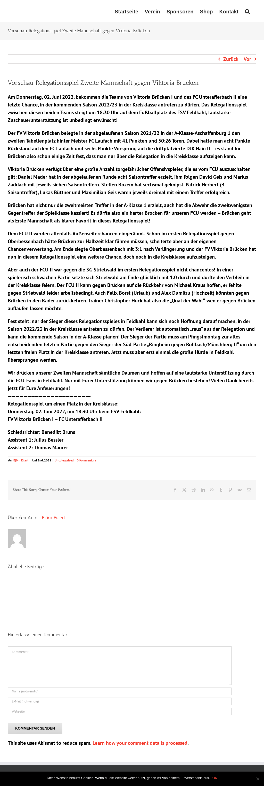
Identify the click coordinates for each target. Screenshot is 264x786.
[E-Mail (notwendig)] (120, 701)
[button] (247, 11)
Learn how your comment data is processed (140, 743)
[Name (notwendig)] (120, 691)
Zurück (230, 59)
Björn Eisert (20, 460)
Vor (247, 59)
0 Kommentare (86, 460)
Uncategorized (64, 460)
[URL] (120, 711)
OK (214, 778)
